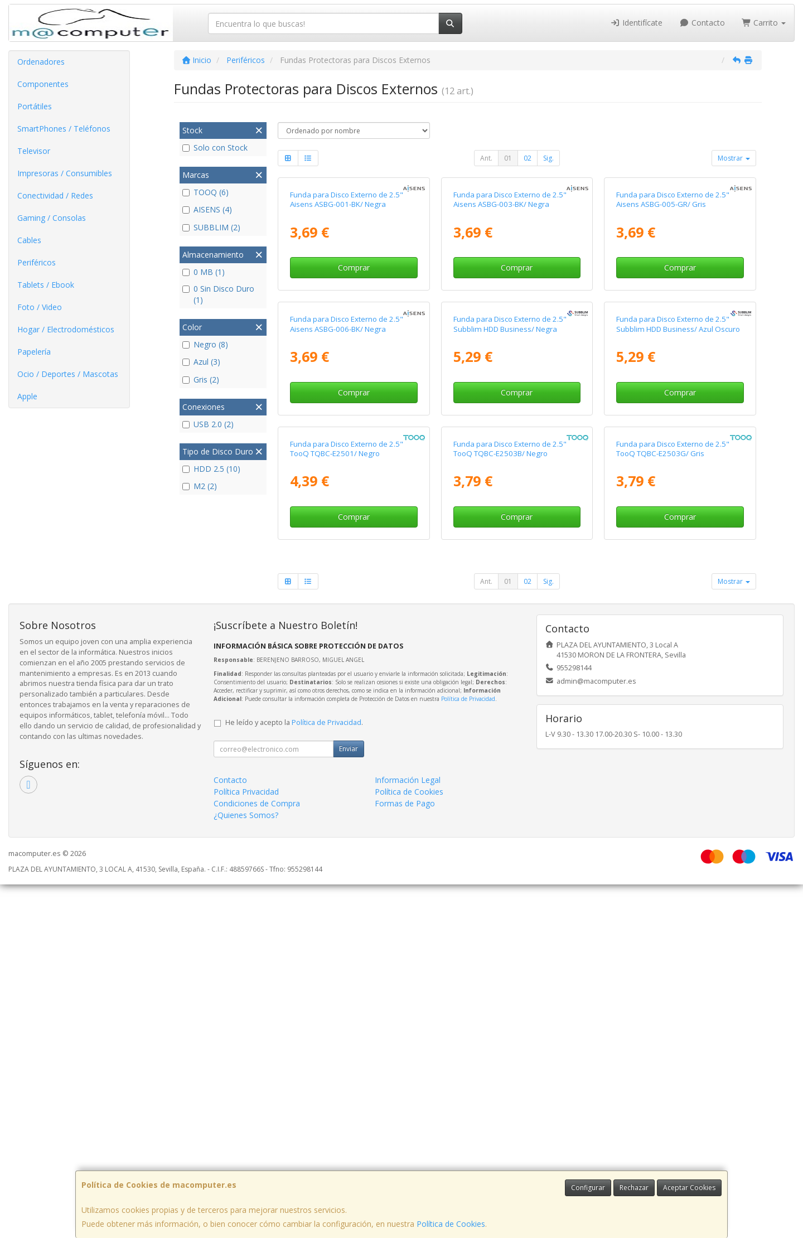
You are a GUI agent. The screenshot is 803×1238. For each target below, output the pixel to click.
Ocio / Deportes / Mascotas (67, 374)
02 (527, 158)
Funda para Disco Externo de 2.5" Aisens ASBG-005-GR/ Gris (672, 317)
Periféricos (36, 262)
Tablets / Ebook (45, 284)
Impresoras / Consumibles (64, 173)
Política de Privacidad (468, 1052)
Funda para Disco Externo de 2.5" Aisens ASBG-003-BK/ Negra (510, 317)
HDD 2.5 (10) (211, 468)
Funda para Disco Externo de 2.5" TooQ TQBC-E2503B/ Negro (510, 801)
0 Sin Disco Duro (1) (218, 294)
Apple (27, 396)
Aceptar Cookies (689, 1187)
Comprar (354, 385)
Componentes (43, 84)
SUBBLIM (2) (211, 227)
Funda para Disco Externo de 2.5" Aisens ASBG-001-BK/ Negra (346, 317)
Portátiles (34, 106)
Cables (29, 240)
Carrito (764, 22)
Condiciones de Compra (257, 1157)
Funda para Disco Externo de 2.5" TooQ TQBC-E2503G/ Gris (672, 801)
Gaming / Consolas (51, 217)
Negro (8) (205, 344)
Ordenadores (41, 61)
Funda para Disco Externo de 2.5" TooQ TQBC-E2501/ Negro (346, 801)
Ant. (486, 158)
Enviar (348, 1102)
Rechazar (634, 1187)
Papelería (34, 351)
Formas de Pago (405, 1157)
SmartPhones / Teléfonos (63, 128)
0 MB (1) (203, 272)
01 (508, 158)
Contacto (702, 22)
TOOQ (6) (205, 192)
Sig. (548, 158)
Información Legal (408, 1133)
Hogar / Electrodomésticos (65, 329)
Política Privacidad (246, 1145)
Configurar (588, 1187)
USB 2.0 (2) (208, 424)
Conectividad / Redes (55, 195)
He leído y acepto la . (294, 1076)
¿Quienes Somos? (246, 1168)
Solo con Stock (215, 147)
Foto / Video (39, 307)
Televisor (33, 151)
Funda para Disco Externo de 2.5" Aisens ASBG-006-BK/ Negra (346, 559)
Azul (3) (201, 361)
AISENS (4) (207, 209)
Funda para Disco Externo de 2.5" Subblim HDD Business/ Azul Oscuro (678, 559)
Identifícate (637, 22)
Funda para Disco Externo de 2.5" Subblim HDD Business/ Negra (510, 559)
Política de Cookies (451, 1223)
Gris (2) (200, 379)
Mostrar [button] (734, 158)
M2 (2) (199, 486)
